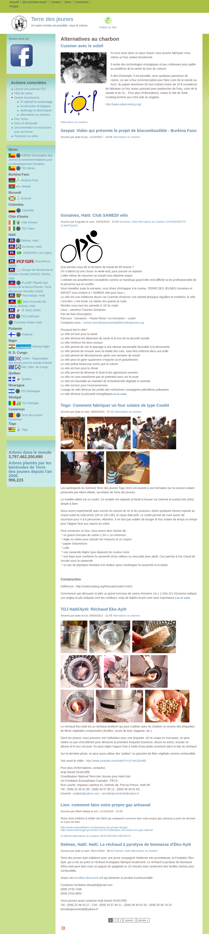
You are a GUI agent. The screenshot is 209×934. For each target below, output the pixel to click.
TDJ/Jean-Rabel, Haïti (28, 322)
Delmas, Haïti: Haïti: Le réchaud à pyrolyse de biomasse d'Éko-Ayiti (126, 844)
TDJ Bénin (28, 168)
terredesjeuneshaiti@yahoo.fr (120, 793)
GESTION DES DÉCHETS (115, 836)
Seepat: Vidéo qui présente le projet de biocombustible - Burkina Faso (129, 130)
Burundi (26, 198)
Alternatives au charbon (35, 114)
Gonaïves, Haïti (32, 246)
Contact (56, 2)
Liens (67, 2)
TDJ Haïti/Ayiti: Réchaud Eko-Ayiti (94, 609)
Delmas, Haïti (29, 240)
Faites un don (108, 27)
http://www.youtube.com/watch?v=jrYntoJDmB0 (116, 760)
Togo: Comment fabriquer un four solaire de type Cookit (115, 405)
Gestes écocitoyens (26, 97)
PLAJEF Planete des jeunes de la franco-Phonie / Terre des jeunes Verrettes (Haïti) (30, 287)
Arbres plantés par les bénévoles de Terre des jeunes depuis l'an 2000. (30, 469)
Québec (27, 379)
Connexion (82, 2)
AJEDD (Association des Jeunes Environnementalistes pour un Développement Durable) (31, 160)
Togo (25, 429)
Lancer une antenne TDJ (30, 89)
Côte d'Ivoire (29, 222)
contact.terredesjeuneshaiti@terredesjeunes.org (113, 322)
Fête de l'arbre (23, 93)
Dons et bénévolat (25, 123)
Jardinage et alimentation (36, 110)
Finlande (27, 334)
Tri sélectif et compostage (36, 101)
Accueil (14, 2)
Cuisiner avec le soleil (82, 46)
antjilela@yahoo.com (86, 793)
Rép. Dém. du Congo (34, 367)
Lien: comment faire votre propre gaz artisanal (105, 805)
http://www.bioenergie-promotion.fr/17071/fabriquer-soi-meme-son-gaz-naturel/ (107, 830)
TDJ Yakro (28, 228)
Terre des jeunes (52, 19)
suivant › (130, 920)
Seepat (25, 186)
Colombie (28, 210)
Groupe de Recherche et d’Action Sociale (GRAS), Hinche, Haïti (31, 274)
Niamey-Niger (41, 346)
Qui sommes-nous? (34, 2)
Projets (14, 6)
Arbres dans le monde (30, 452)
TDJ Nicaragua (30, 391)
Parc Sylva (21, 119)
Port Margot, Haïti (33, 295)
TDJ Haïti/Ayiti (30, 316)
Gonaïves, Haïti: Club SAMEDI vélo (94, 215)
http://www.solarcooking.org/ (123, 104)
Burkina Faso (29, 180)
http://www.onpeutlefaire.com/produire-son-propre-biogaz (94, 827)
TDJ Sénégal (30, 403)
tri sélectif (66, 836)
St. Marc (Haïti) (31, 310)
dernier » (143, 920)
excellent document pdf (88, 877)
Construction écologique (35, 106)
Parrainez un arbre (26, 136)
